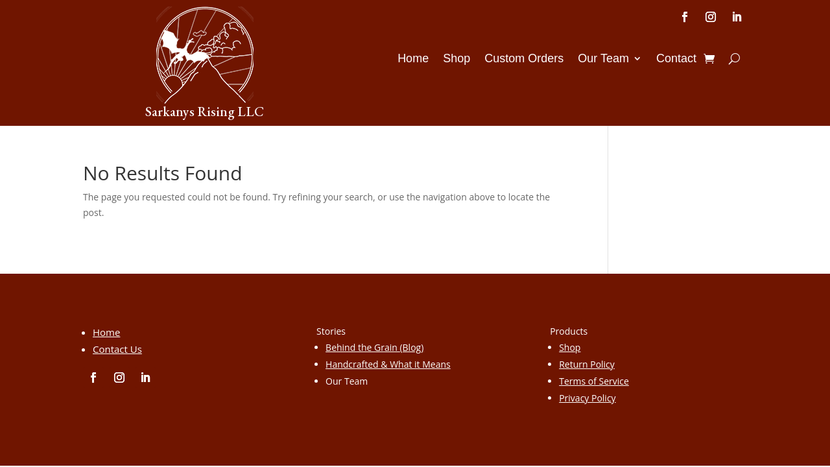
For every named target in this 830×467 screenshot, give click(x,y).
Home (413, 59)
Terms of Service (594, 381)
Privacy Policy (587, 398)
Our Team (603, 59)
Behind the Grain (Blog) (374, 347)
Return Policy (587, 364)
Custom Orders (523, 59)
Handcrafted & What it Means (388, 364)
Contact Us (117, 348)
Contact (676, 59)
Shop (456, 59)
